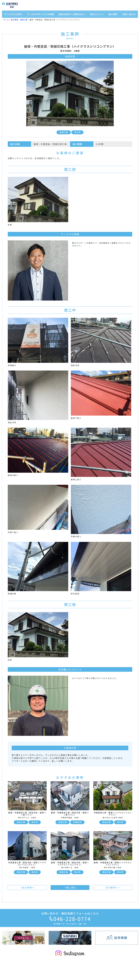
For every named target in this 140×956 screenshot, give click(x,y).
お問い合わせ (129, 14)
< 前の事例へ (27, 887)
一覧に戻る (70, 887)
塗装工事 (23, 19)
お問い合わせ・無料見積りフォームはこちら (70, 913)
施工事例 (112, 14)
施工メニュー (97, 14)
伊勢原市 (77, 822)
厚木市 (77, 132)
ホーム (6, 19)
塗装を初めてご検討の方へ (72, 14)
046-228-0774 (70, 919)
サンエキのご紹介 (13, 14)
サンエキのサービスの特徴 (40, 14)
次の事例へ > (112, 887)
